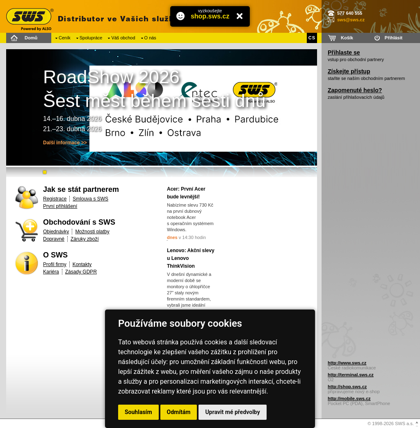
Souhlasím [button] (138, 412)
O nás (150, 37)
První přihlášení (60, 206)
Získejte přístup (349, 71)
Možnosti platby (92, 231)
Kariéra (51, 272)
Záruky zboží (85, 239)
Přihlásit (393, 37)
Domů (31, 37)
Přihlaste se (344, 52)
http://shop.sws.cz (347, 386)
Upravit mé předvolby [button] (232, 412)
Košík (347, 37)
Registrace (54, 199)
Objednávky (56, 231)
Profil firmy (54, 264)
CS (311, 37)
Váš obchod (123, 37)
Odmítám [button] (179, 412)
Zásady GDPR (81, 272)
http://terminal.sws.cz (351, 374)
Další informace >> (65, 143)
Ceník (65, 37)
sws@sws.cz (351, 19)
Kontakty (82, 264)
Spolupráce (91, 37)
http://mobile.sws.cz (349, 398)
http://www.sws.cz (347, 362)
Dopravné (53, 239)
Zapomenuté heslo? (355, 90)
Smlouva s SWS (90, 199)
